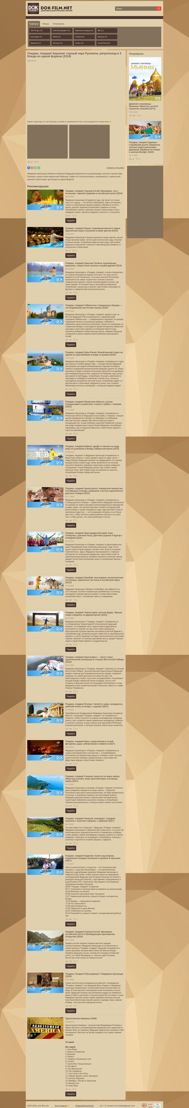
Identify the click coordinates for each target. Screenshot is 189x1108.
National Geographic (61, 30)
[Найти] (158, 8)
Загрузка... (75, 91)
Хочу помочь (61, 1105)
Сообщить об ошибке (115, 168)
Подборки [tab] (34, 23)
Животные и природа (84, 30)
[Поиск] (135, 8)
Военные (102, 37)
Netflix (57, 37)
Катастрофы (36, 37)
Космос (79, 43)
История (79, 37)
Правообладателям (84, 1105)
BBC (101, 30)
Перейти (71, 220)
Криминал (36, 43)
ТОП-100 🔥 (37, 30)
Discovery (58, 43)
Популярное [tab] (58, 23)
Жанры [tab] (45, 23)
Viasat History (104, 43)
